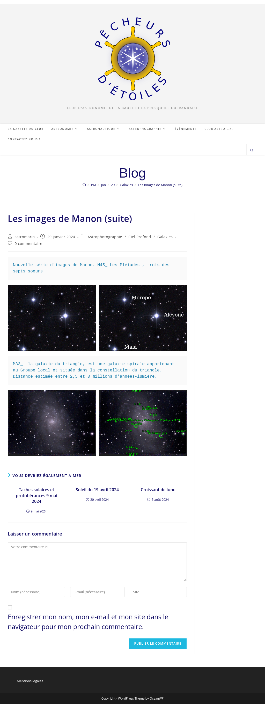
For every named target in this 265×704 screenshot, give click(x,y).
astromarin (25, 236)
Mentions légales (30, 681)
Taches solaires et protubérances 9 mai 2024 (36, 495)
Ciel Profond (139, 236)
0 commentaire (28, 243)
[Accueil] (84, 184)
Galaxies (165, 236)
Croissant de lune (158, 489)
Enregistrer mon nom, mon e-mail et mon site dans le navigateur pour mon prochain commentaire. (88, 621)
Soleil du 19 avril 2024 (97, 489)
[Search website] (251, 151)
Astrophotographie (105, 236)
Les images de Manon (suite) (160, 184)
